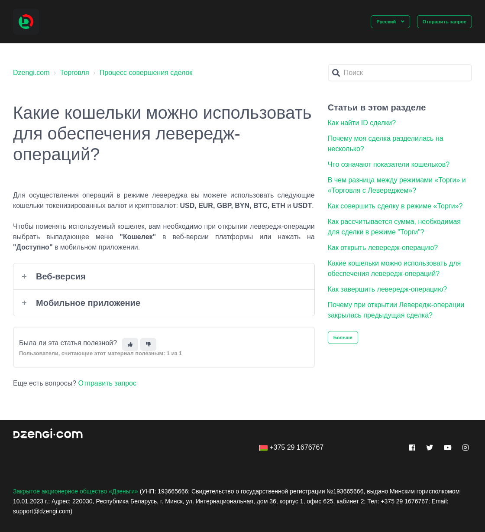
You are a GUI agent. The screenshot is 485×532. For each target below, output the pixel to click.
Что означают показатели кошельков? (388, 164)
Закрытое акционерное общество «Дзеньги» (75, 491)
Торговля (74, 72)
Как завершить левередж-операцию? (387, 289)
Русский (386, 21)
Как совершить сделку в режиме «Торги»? (395, 206)
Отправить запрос (444, 21)
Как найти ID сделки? (362, 123)
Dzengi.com (31, 72)
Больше (342, 337)
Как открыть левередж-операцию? (383, 247)
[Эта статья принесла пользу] (130, 344)
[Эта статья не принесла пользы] (148, 344)
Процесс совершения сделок (146, 72)
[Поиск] (400, 72)
